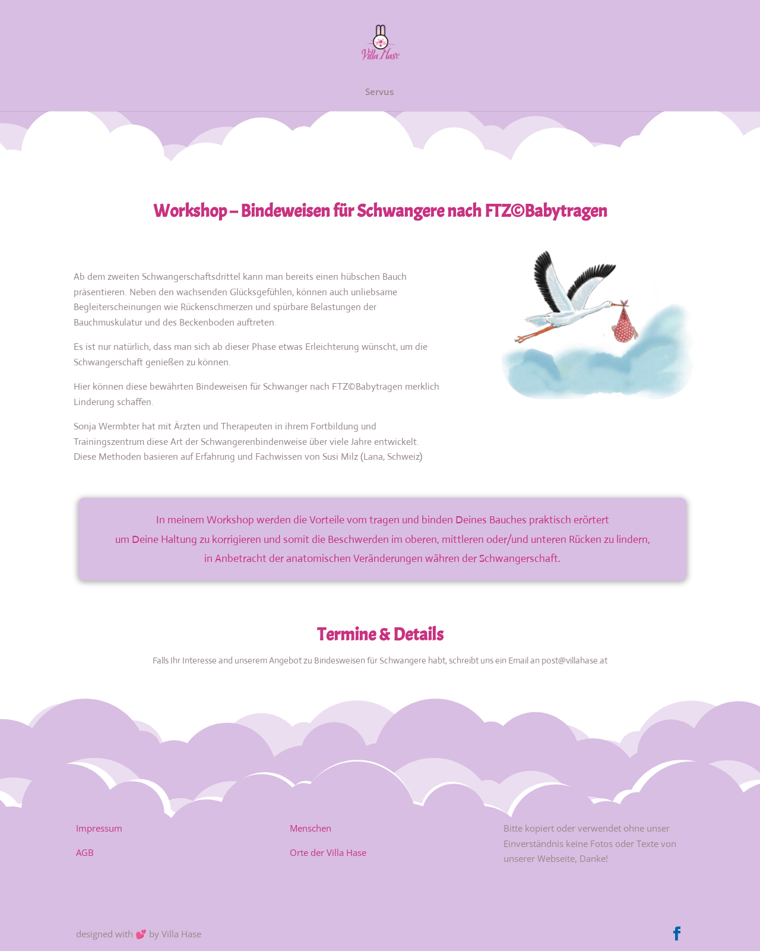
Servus (379, 92)
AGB (85, 852)
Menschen (310, 828)
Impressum (99, 828)
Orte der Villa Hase (328, 852)
